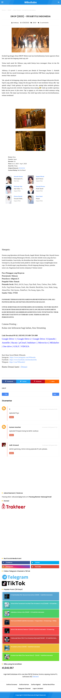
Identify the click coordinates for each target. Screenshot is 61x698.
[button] (52, 381)
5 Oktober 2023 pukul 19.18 (49, 445)
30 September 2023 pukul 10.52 (48, 409)
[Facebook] (9, 381)
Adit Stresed (14, 445)
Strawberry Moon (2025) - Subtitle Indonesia (25, 647)
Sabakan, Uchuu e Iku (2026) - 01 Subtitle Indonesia (27, 612)
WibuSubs (30, 695)
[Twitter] (23, 381)
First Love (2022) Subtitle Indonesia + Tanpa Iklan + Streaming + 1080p (33, 621)
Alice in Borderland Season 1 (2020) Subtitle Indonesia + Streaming (32, 629)
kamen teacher (15, 427)
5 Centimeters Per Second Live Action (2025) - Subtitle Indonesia (32, 595)
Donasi (24, 367)
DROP (35, 23)
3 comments (44, 23)
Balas (11, 417)
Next (55, 394)
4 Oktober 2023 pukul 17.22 (49, 427)
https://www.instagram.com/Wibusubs (23, 357)
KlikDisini (36, 677)
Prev (5, 394)
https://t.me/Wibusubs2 (17, 362)
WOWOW (22, 168)
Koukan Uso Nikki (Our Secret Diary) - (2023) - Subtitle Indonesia (32, 655)
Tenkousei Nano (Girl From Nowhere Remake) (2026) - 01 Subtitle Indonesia (35, 638)
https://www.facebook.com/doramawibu (23, 360)
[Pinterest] (37, 381)
